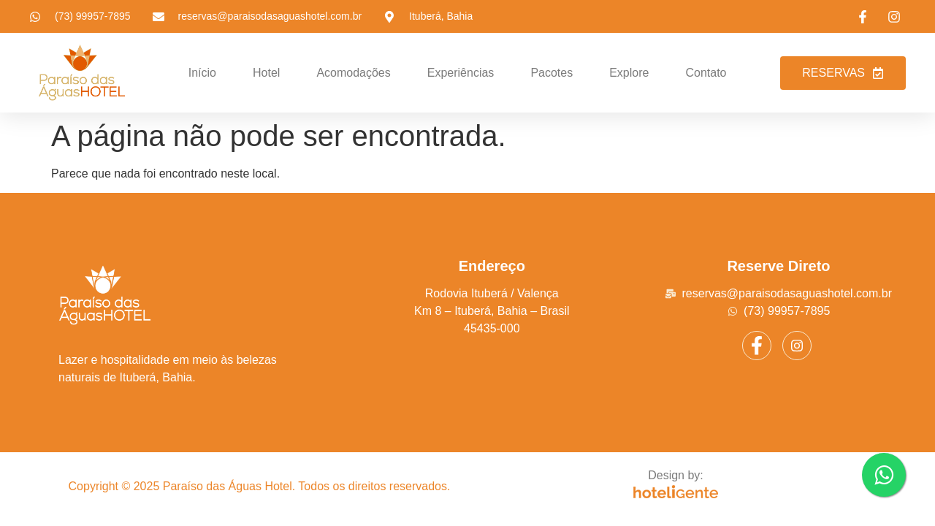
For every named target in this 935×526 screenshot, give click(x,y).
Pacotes (551, 72)
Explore (629, 72)
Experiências (461, 72)
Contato (705, 72)
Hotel (266, 72)
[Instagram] (797, 345)
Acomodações (353, 72)
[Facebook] (756, 345)
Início (202, 72)
